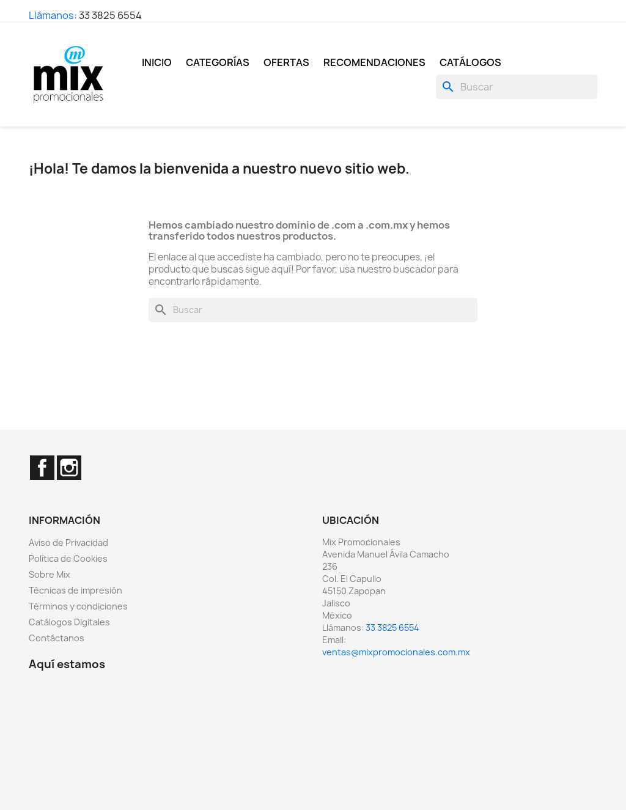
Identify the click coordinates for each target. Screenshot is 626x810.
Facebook (42, 467)
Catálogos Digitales (69, 622)
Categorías (217, 62)
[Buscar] (516, 87)
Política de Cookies (68, 558)
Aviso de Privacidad (68, 542)
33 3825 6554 (110, 15)
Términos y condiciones (78, 606)
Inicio (157, 62)
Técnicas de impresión (75, 590)
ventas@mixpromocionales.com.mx (396, 652)
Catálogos (470, 62)
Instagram (69, 467)
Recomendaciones (374, 62)
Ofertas (286, 62)
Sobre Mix (49, 574)
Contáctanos (56, 638)
